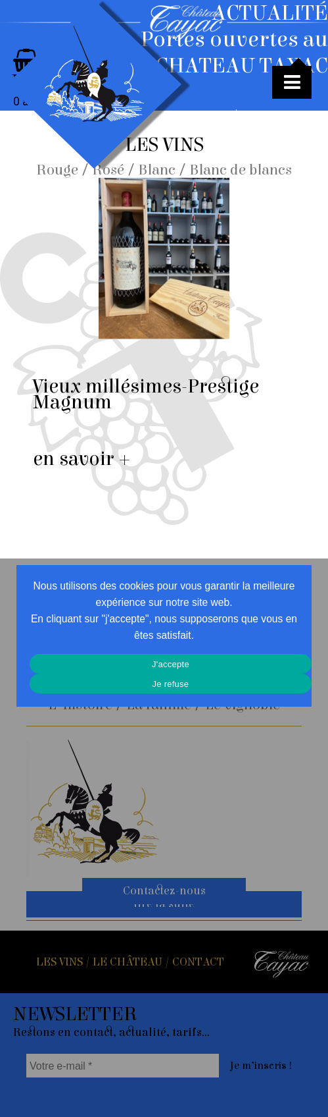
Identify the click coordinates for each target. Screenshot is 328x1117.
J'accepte (170, 664)
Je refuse (170, 684)
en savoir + (82, 459)
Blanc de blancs (240, 169)
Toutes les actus (285, 121)
